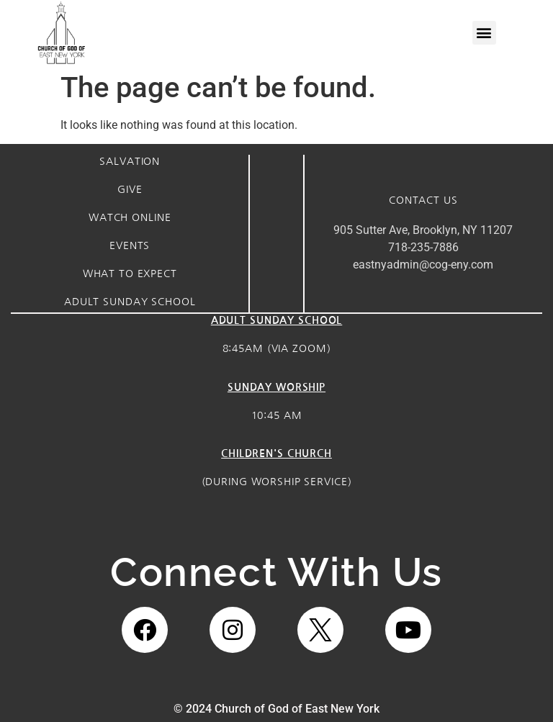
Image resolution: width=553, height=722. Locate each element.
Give (129, 189)
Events (129, 245)
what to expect (130, 274)
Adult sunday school (130, 302)
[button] (484, 33)
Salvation (129, 161)
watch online (130, 217)
